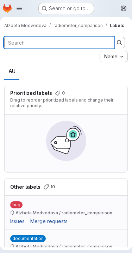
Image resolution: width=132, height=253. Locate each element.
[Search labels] (59, 42)
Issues (17, 221)
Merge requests (49, 221)
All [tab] (12, 71)
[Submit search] (119, 42)
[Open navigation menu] (19, 8)
